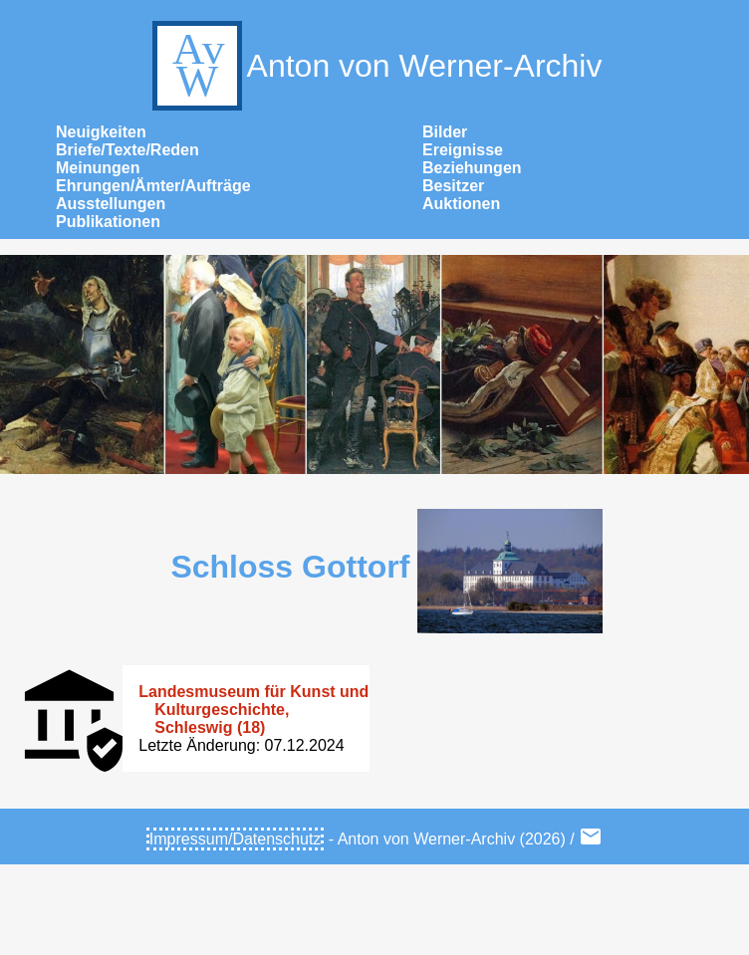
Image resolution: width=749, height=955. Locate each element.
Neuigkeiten (101, 131)
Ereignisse (462, 149)
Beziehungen (472, 167)
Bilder (444, 131)
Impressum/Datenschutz (235, 839)
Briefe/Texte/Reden (127, 149)
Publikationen (108, 221)
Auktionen (461, 203)
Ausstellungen (110, 203)
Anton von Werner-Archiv (375, 66)
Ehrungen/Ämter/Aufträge (153, 185)
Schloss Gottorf (289, 567)
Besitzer (453, 185)
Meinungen (97, 167)
